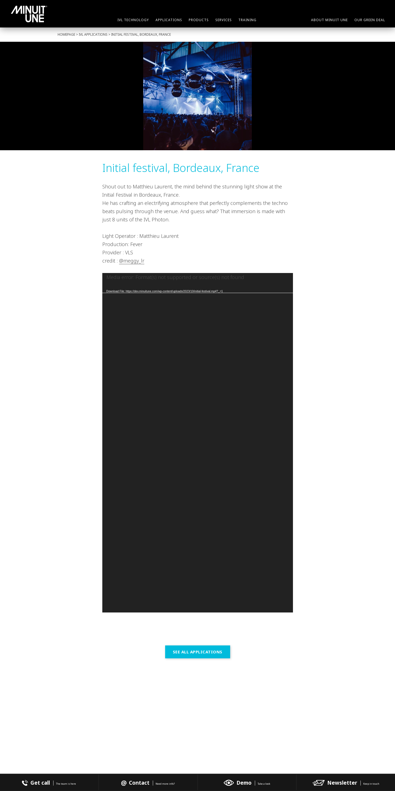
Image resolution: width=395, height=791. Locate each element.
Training (247, 20)
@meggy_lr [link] (131, 260)
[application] (197, 442)
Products (199, 20)
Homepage (66, 34)
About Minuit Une (329, 20)
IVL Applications (93, 34)
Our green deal (369, 20)
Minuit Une (29, 14)
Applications (169, 20)
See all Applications (197, 651)
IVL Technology (133, 20)
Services (223, 20)
